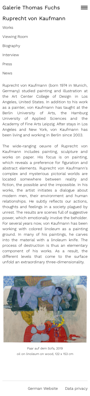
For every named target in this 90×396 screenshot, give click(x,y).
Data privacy (76, 388)
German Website (43, 388)
